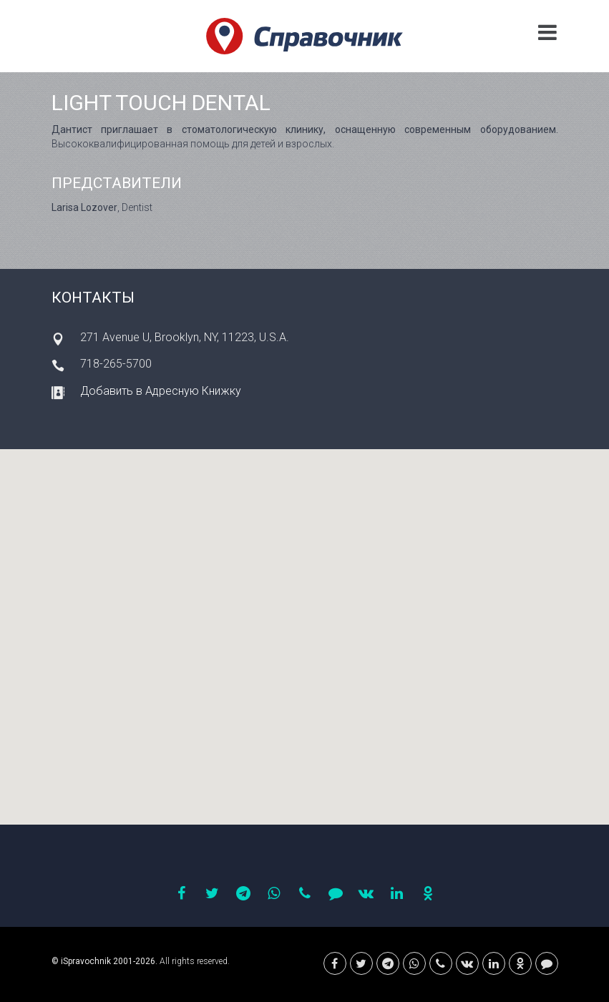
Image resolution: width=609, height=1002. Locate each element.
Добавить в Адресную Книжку (160, 391)
